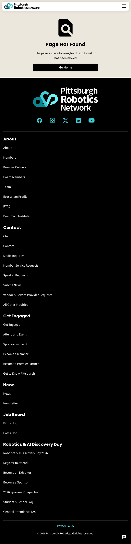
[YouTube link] (91, 120)
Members (9, 157)
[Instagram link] (52, 120)
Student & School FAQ (18, 502)
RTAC (6, 206)
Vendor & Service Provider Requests (27, 295)
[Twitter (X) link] (65, 120)
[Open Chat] (124, 537)
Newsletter (10, 403)
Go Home (65, 67)
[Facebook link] (39, 120)
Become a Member (15, 354)
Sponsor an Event (15, 344)
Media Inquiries (13, 256)
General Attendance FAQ (19, 512)
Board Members (14, 177)
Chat (6, 236)
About (7, 148)
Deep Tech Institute (16, 216)
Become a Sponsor (16, 482)
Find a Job (10, 423)
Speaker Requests (15, 275)
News (7, 393)
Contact (8, 246)
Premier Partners (14, 167)
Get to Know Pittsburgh (19, 373)
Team (7, 187)
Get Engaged (11, 324)
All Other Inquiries (15, 304)
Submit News (12, 285)
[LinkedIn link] (78, 120)
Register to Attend (15, 463)
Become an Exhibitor (17, 472)
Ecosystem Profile (15, 196)
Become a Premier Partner (21, 364)
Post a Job (10, 433)
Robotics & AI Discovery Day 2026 (25, 453)
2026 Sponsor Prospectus (20, 492)
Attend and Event (14, 334)
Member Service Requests (20, 265)
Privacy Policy (65, 526)
